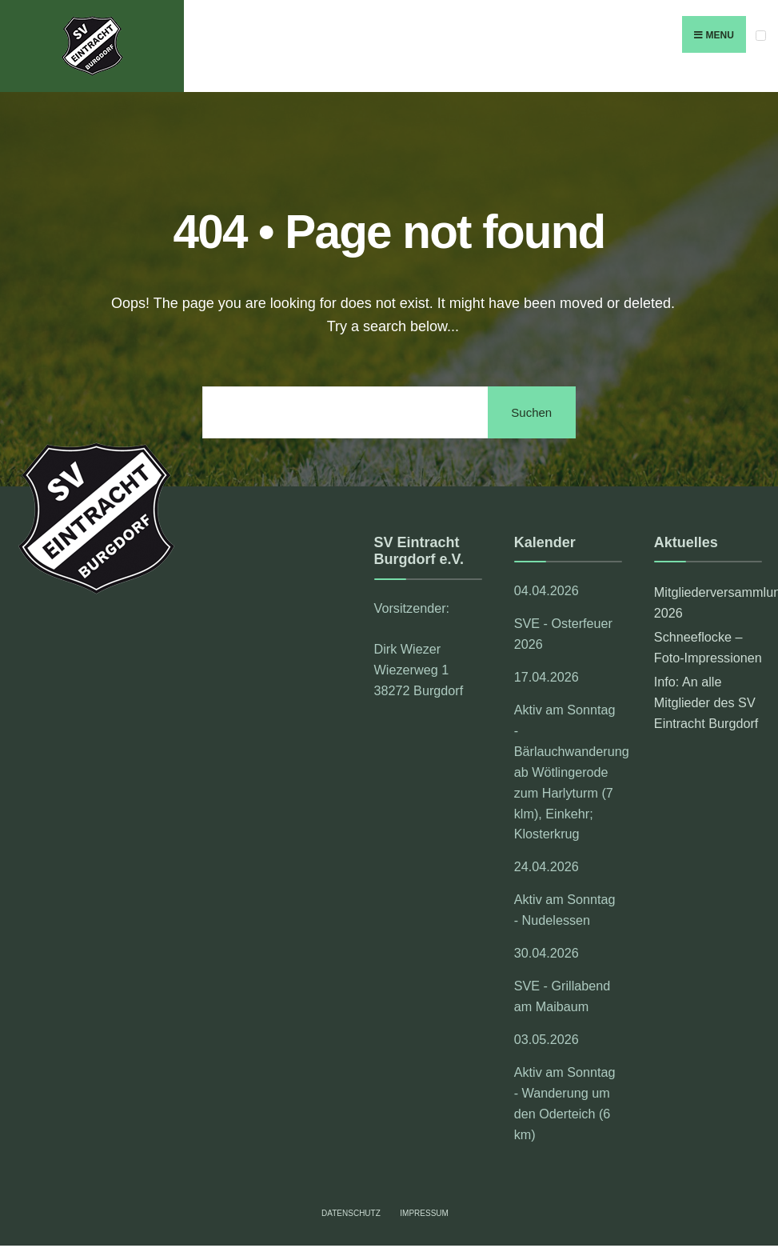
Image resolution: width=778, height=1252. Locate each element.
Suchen (531, 412)
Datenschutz (351, 1213)
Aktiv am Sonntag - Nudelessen (565, 909)
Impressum (424, 1213)
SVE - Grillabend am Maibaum (562, 996)
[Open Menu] (761, 35)
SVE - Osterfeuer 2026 (563, 633)
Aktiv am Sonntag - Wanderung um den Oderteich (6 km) (565, 1103)
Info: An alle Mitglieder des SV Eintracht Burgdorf (706, 702)
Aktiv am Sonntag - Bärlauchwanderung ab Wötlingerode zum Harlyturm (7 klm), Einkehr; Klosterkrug (568, 772)
